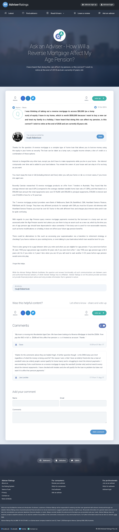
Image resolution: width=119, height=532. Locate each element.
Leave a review (82, 13)
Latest (9, 13)
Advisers (45, 460)
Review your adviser (58, 483)
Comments (59, 416)
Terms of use (6, 489)
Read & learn (55, 14)
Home (18, 107)
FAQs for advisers (109, 486)
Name (35, 401)
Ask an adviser (106, 13)
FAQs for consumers (59, 486)
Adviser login (107, 4)
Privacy (4, 492)
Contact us (5, 496)
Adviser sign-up (89, 4)
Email (83, 401)
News (24, 107)
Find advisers (29, 13)
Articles (61, 460)
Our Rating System (8, 486)
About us (5, 483)
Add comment (98, 432)
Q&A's (75, 460)
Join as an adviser (109, 483)
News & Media (7, 499)
